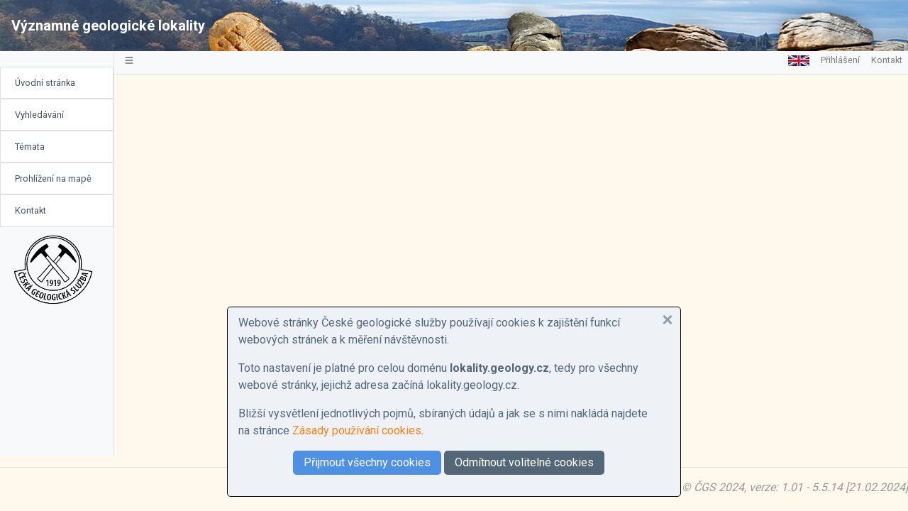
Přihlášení (840, 60)
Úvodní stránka (45, 82)
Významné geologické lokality (108, 25)
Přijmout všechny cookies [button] (367, 462)
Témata (30, 146)
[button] (667, 320)
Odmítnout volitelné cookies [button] (524, 462)
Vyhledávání (39, 114)
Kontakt (30, 210)
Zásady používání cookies (356, 430)
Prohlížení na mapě (53, 178)
